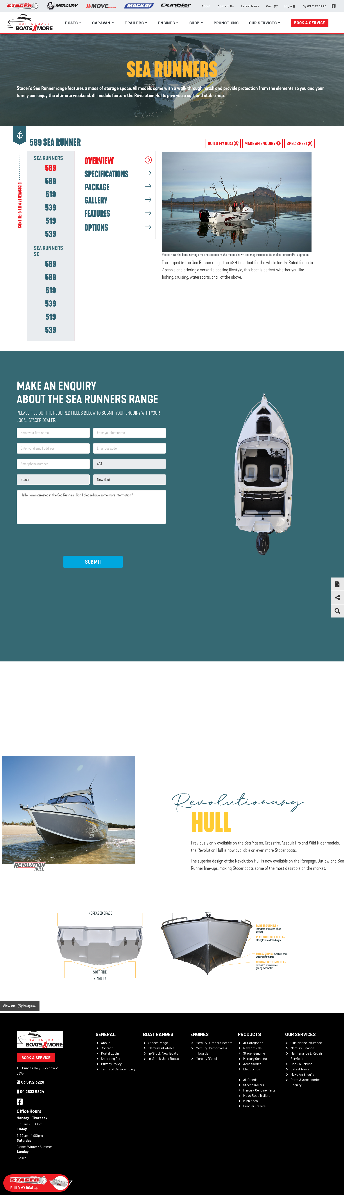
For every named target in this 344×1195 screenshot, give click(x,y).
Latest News (250, 6)
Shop (194, 22)
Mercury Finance (302, 1048)
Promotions (226, 22)
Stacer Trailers (253, 1085)
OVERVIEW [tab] (99, 161)
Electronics (251, 1069)
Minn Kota (250, 1101)
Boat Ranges (158, 1034)
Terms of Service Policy (118, 1069)
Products (249, 1034)
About (206, 6)
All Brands (250, 1079)
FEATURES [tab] (97, 214)
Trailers (134, 22)
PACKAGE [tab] (96, 187)
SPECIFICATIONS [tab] (106, 174)
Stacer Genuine (254, 1053)
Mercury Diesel (206, 1058)
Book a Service (309, 22)
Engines (166, 22)
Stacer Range (158, 1043)
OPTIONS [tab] (96, 228)
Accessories (252, 1064)
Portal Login (110, 1053)
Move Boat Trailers (256, 1095)
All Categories (253, 1043)
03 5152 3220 (30, 1082)
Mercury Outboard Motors (214, 1043)
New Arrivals (252, 1048)
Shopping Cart (111, 1058)
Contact (107, 1048)
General (106, 1034)
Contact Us (226, 6)
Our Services (263, 22)
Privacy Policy (111, 1064)
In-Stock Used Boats (163, 1058)
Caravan (101, 22)
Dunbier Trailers (254, 1106)
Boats (71, 22)
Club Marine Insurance (306, 1043)
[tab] (50, 168)
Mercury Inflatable (161, 1048)
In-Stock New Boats (163, 1053)
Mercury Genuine (255, 1058)
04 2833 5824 (30, 1091)
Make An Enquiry (302, 1074)
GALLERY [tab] (95, 200)
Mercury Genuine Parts (259, 1090)
